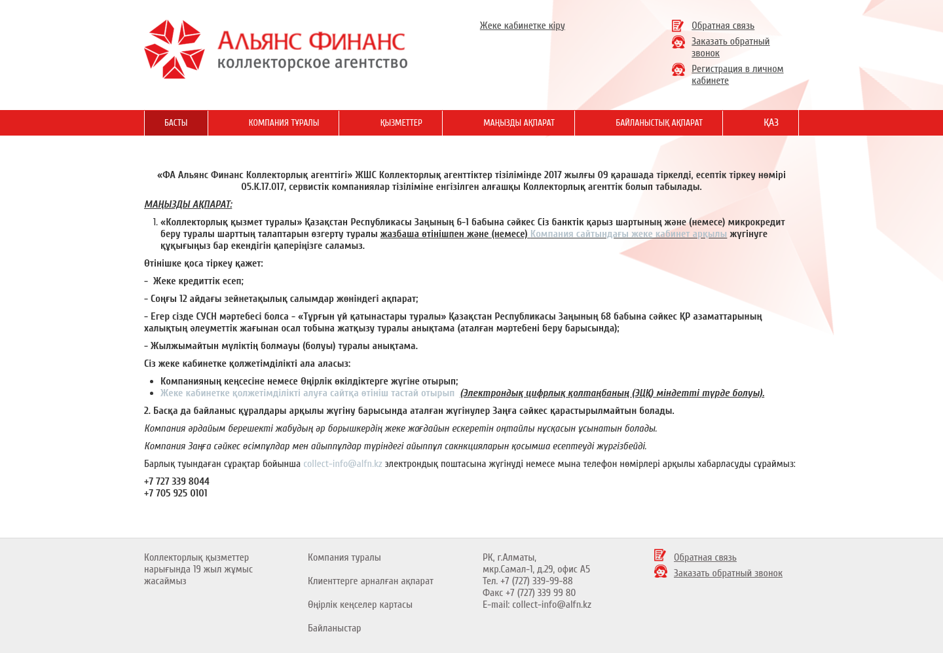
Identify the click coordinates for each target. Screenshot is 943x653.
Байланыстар (334, 628)
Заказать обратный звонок (728, 573)
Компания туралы (344, 557)
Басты (176, 122)
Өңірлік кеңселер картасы (360, 604)
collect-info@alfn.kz (342, 464)
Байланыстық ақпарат (659, 122)
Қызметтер (401, 122)
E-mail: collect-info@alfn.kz (537, 604)
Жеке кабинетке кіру (522, 25)
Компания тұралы (284, 122)
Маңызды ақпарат (519, 122)
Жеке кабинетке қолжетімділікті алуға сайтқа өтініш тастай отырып (308, 393)
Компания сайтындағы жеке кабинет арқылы (629, 234)
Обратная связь (723, 25)
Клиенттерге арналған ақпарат (371, 581)
